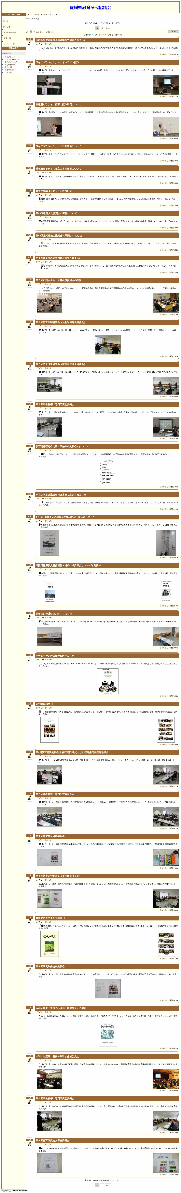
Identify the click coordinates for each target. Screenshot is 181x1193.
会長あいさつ (10, 57)
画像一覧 (7, 38)
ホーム (5, 21)
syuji (45, 14)
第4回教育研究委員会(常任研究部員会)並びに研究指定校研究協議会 (72, 752)
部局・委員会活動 (12, 59)
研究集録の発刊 (44, 704)
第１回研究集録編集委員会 (50, 966)
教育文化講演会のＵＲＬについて (54, 191)
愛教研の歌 (9, 70)
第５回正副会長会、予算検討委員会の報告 (58, 280)
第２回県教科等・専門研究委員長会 (55, 1098)
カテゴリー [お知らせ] (45, 32)
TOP (27, 14)
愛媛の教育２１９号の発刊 (50, 918)
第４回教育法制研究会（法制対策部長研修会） (61, 322)
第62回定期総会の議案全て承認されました (59, 235)
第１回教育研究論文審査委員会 (52, 1140)
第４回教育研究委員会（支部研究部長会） (58, 876)
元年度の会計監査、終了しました (54, 613)
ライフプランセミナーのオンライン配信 (57, 62)
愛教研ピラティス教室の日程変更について (58, 168)
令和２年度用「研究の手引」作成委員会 (57, 1056)
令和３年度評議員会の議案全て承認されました (61, 40)
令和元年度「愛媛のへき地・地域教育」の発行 (61, 1008)
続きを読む (164, 54)
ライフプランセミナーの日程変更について (58, 146)
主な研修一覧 (10, 65)
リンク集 (8, 72)
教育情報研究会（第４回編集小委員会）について (62, 446)
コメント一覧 (9, 44)
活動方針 (8, 67)
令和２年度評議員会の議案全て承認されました (61, 494)
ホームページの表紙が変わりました (55, 655)
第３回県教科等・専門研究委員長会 (55, 404)
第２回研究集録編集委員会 (50, 836)
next (108, 28)
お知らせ (6, 27)
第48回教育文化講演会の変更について (56, 213)
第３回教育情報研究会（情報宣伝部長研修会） (61, 364)
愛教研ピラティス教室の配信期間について (58, 104)
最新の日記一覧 (10, 32)
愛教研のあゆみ (11, 62)
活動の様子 (6, 53)
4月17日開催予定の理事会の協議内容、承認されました (65, 517)
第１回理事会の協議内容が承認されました (58, 258)
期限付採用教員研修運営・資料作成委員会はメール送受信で (68, 565)
